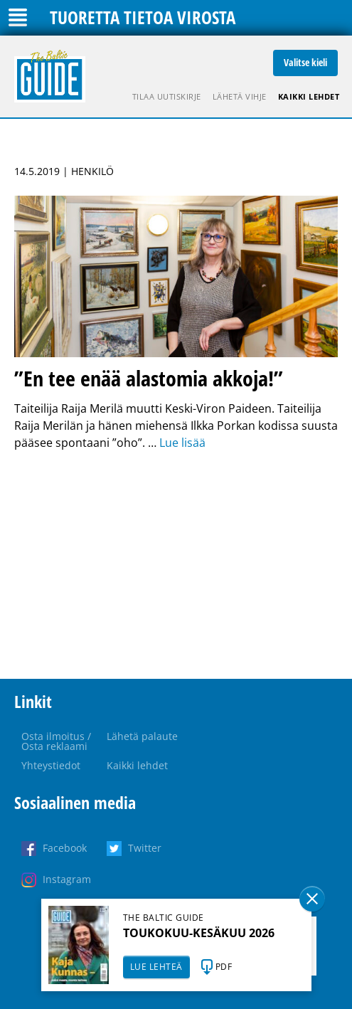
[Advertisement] (176, 565)
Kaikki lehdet (309, 96)
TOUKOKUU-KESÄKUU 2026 (198, 933)
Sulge (312, 899)
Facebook (65, 848)
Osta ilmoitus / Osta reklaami (56, 741)
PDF (224, 967)
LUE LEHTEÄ (156, 967)
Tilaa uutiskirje (166, 96)
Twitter (144, 848)
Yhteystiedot (50, 765)
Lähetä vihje (240, 96)
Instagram (67, 879)
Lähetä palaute (142, 736)
